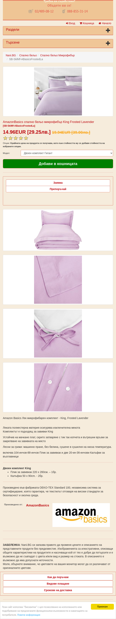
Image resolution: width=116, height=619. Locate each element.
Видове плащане (58, 583)
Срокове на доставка (58, 590)
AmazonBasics (37, 505)
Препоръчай (58, 189)
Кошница (87, 23)
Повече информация (28, 615)
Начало (105, 23)
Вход (70, 23)
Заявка (58, 182)
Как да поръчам (58, 577)
